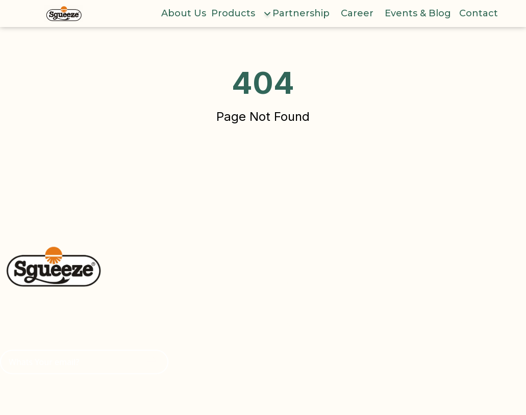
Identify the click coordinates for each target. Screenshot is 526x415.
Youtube (456, 304)
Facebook (458, 323)
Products (233, 13)
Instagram (459, 342)
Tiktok (451, 361)
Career (357, 13)
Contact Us (285, 380)
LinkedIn (456, 380)
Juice (361, 304)
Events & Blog (418, 13)
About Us (183, 13)
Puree (363, 323)
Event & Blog (289, 361)
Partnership (301, 13)
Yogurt (364, 342)
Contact (478, 13)
